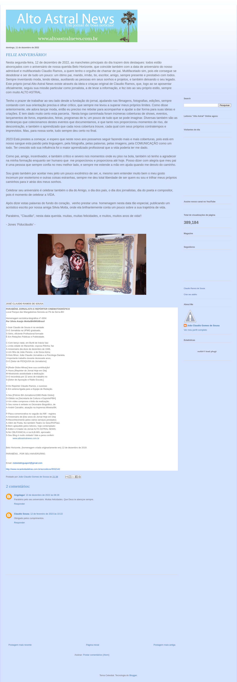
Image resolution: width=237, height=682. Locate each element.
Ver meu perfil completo (195, 330)
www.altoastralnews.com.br (26, 438)
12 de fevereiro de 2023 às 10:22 (46, 514)
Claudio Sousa (21, 514)
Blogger (133, 675)
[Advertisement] (92, 607)
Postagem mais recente (20, 645)
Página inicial (92, 645)
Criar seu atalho (190, 294)
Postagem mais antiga (164, 645)
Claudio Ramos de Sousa (194, 288)
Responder (19, 504)
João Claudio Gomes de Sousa (203, 325)
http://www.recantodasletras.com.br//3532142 (33, 469)
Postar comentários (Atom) (96, 655)
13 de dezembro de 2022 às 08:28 (42, 495)
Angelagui (19, 495)
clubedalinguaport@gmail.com (27, 463)
